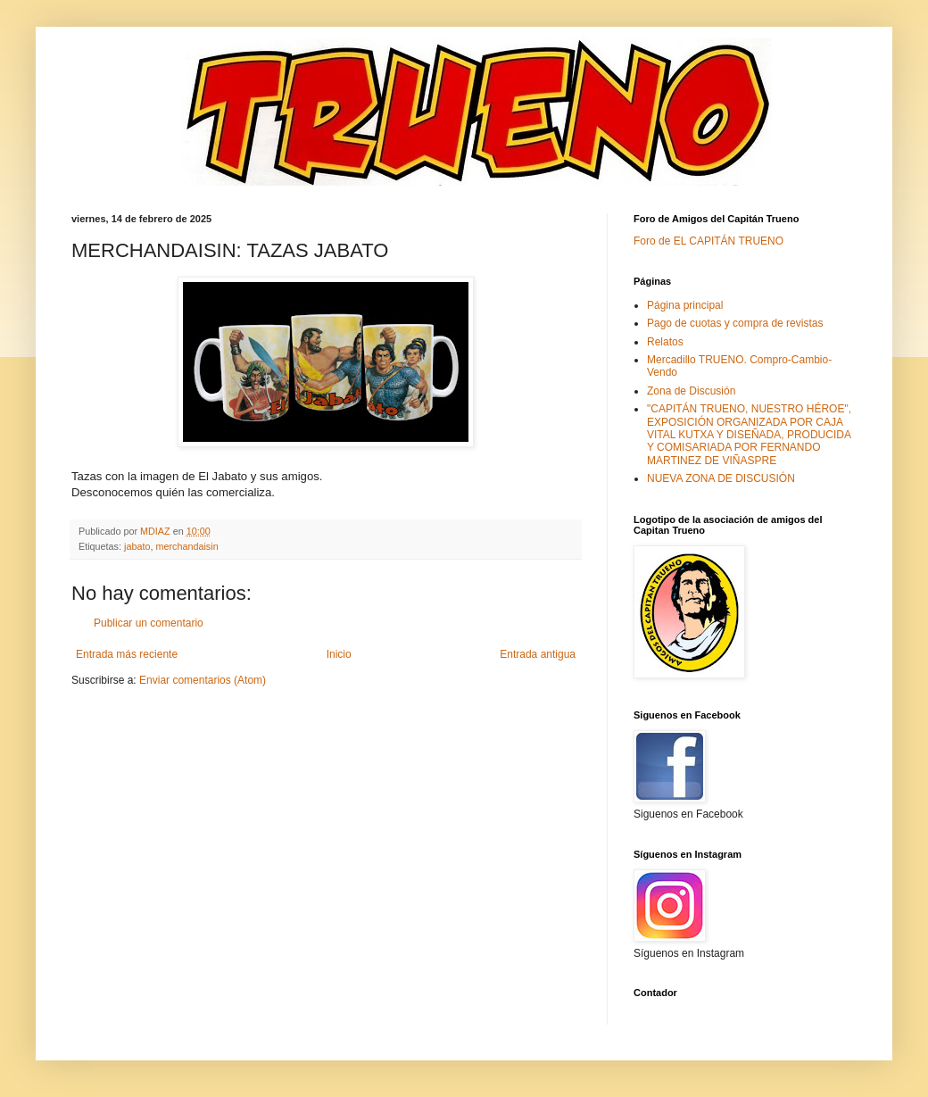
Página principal (685, 305)
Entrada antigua (538, 654)
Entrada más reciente (127, 654)
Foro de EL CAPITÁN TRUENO (708, 241)
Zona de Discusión (691, 391)
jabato (137, 546)
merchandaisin (186, 546)
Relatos (665, 342)
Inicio (339, 654)
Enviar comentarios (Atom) (202, 680)
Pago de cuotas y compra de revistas (735, 323)
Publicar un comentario (148, 623)
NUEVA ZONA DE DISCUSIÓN (721, 478)
